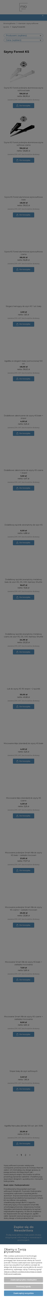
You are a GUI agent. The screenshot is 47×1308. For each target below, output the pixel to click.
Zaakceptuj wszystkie (23, 1293)
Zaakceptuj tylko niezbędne (24, 1280)
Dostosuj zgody (23, 1286)
